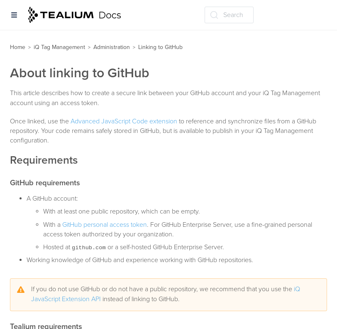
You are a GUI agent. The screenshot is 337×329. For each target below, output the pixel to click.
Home (17, 47)
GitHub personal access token (104, 225)
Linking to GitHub (160, 47)
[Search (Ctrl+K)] (229, 15)
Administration (111, 47)
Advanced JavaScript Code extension (124, 121)
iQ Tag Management (59, 47)
